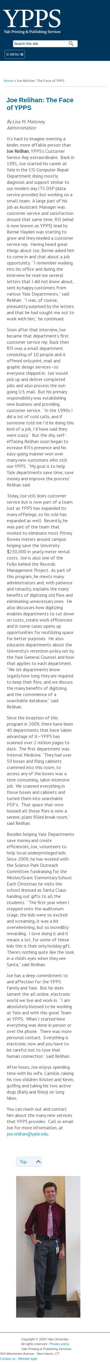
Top (23, 1161)
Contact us (8, 1358)
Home (8, 80)
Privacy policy (59, 1344)
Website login (28, 1358)
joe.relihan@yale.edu (27, 1134)
